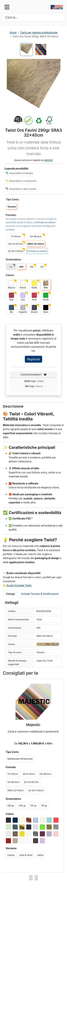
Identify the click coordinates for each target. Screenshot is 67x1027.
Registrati (33, 359)
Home (12, 32)
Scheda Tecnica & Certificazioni (40, 593)
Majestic (33, 725)
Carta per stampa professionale (39, 32)
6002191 (48, 160)
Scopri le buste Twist (19, 585)
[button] (33, 86)
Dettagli (10, 593)
